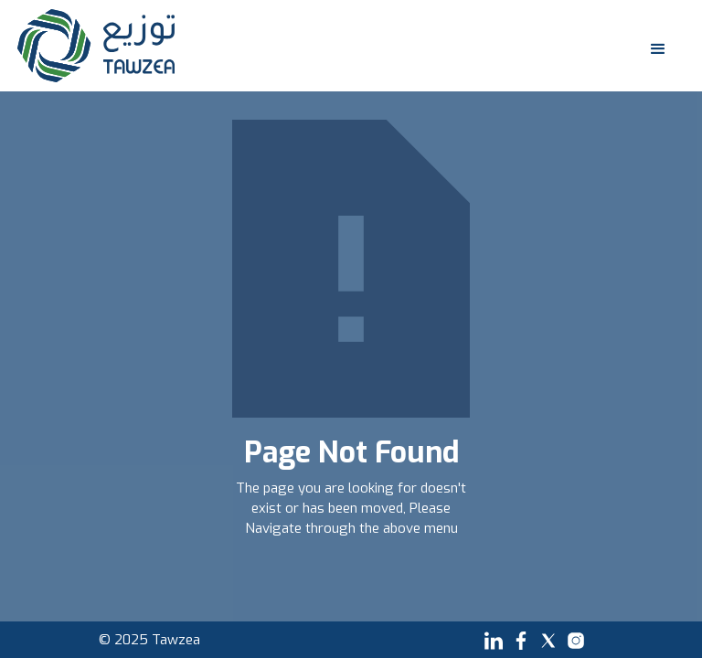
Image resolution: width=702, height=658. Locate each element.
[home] (96, 45)
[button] (654, 45)
